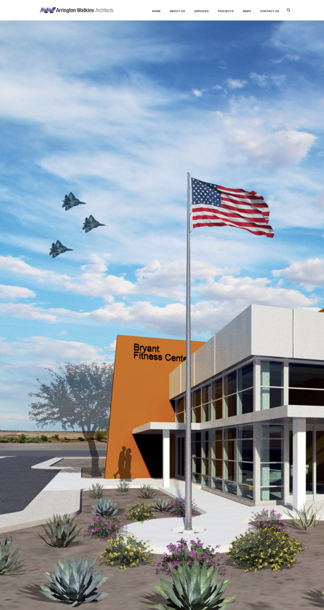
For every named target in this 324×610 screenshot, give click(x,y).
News (247, 11)
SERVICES (201, 11)
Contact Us (269, 11)
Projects (226, 11)
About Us (177, 11)
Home (156, 11)
